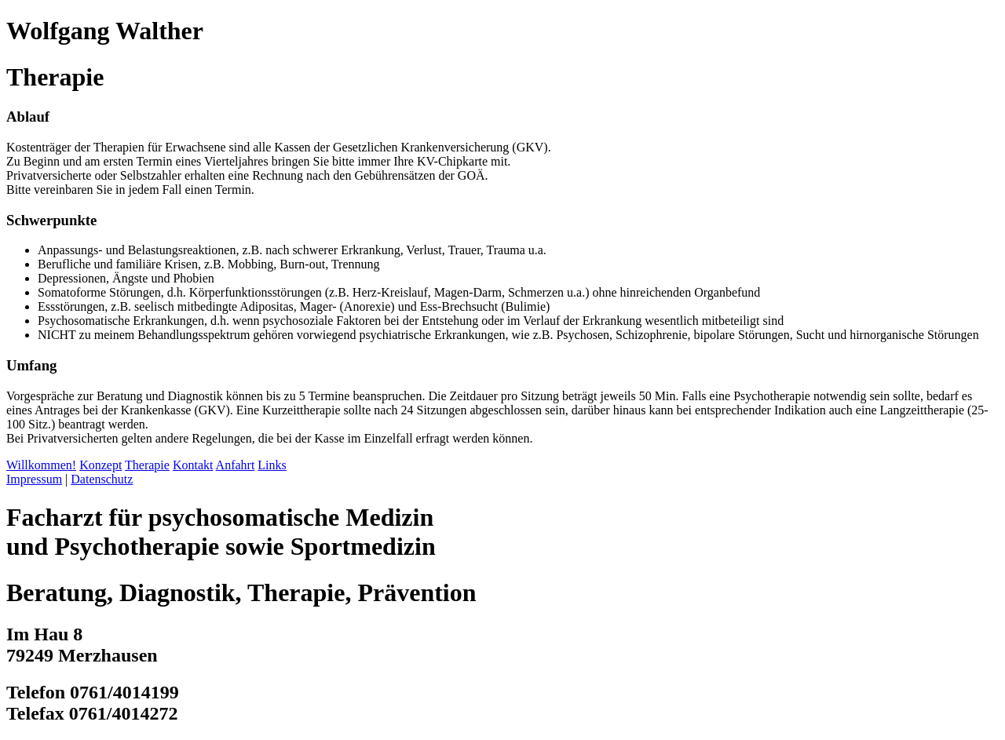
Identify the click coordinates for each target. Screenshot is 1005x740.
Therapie (147, 465)
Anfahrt (235, 465)
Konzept (100, 465)
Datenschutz (102, 479)
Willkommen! (41, 465)
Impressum (34, 479)
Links (272, 465)
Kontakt (193, 465)
